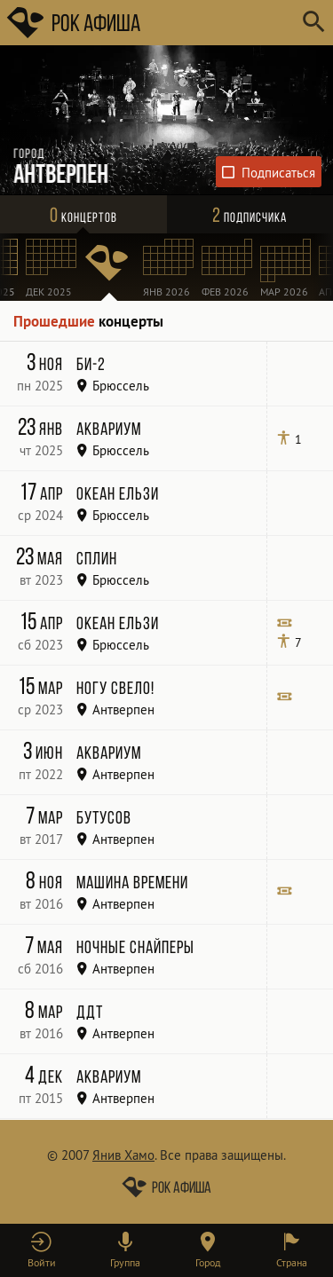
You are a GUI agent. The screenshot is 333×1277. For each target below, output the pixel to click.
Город (207, 1262)
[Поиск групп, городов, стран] (220, 22)
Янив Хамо (123, 1155)
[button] (41, 1250)
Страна (291, 1262)
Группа (125, 1262)
